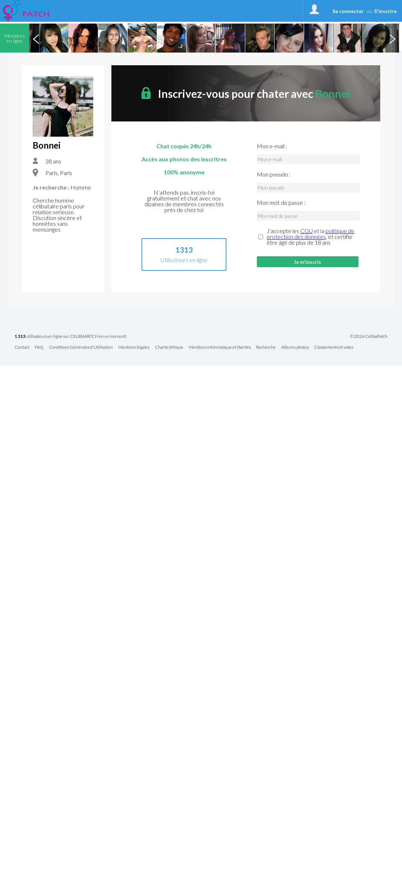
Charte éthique (169, 347)
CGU (306, 230)
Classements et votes (333, 347)
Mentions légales (133, 347)
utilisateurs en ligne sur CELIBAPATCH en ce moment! (71, 336)
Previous (36, 38)
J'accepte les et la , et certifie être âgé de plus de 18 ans (310, 236)
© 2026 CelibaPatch (368, 336)
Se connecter (348, 11)
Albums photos (295, 347)
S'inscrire (385, 11)
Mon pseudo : (274, 174)
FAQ (39, 347)
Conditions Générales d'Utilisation (81, 347)
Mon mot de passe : (281, 203)
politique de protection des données (310, 233)
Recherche (266, 347)
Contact (22, 347)
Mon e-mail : (272, 146)
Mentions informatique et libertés (220, 347)
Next (392, 38)
